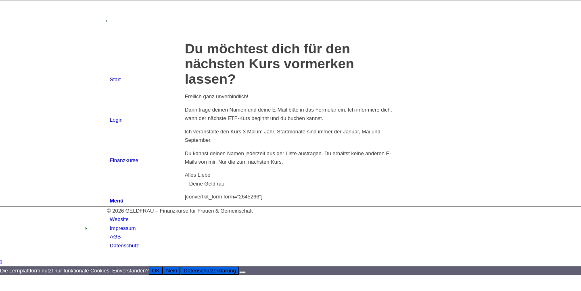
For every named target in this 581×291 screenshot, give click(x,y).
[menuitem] (292, 219)
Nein (171, 271)
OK (156, 271)
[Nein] (242, 272)
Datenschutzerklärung (210, 271)
